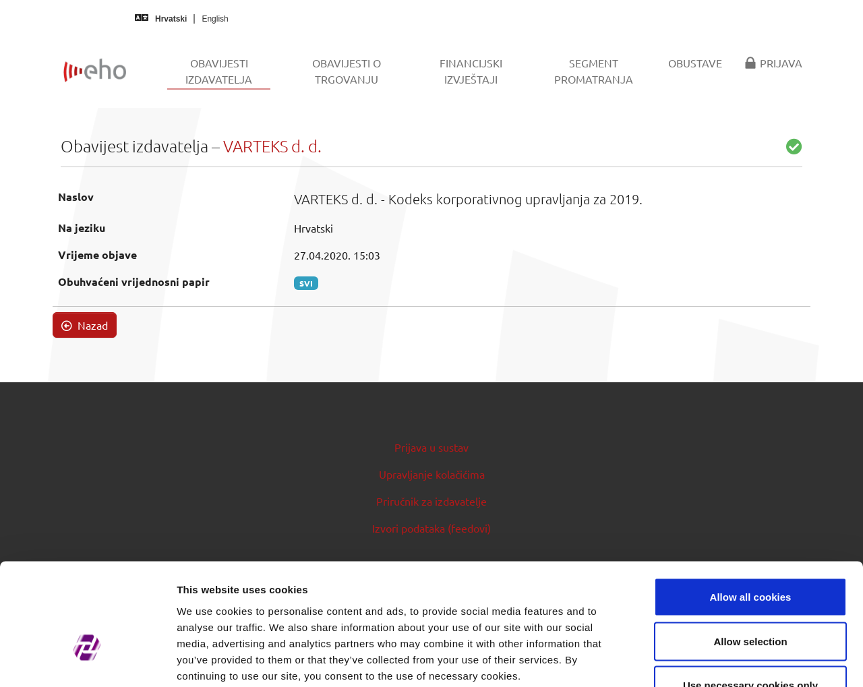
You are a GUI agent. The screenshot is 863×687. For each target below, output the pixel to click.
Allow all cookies (751, 510)
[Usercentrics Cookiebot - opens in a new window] (87, 661)
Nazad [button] (84, 325)
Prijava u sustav (431, 447)
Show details (707, 660)
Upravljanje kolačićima (432, 474)
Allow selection (750, 554)
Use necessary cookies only (750, 598)
